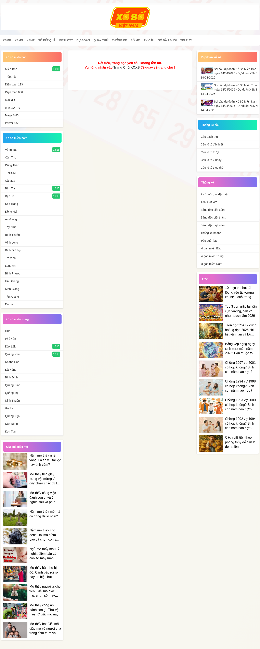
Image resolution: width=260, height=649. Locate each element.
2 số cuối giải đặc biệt (214, 194)
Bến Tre (10, 188)
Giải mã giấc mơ (17, 446)
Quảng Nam (13, 354)
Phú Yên (10, 338)
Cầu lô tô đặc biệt (212, 144)
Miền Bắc (11, 69)
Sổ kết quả (46, 40)
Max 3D (10, 100)
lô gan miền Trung (212, 256)
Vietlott (66, 40)
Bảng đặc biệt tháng (213, 217)
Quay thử (100, 40)
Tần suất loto (209, 202)
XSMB (7, 40)
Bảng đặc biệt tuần (213, 209)
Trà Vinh (10, 258)
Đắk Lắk (10, 346)
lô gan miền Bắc (211, 248)
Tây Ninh (10, 227)
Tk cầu (149, 40)
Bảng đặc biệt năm (212, 225)
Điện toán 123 (14, 84)
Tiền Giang (12, 296)
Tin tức (186, 40)
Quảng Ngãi (12, 416)
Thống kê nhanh (211, 233)
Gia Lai (9, 408)
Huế (7, 331)
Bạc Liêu (10, 196)
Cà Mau (10, 180)
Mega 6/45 (11, 115)
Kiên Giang (12, 289)
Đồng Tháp (12, 165)
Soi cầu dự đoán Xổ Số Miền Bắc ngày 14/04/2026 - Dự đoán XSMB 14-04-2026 (229, 73)
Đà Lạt (9, 304)
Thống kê (119, 40)
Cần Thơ (10, 157)
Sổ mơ (135, 40)
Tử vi (205, 279)
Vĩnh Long (11, 242)
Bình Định (11, 377)
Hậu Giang (12, 281)
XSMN (19, 40)
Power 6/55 (12, 123)
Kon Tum (10, 431)
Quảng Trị (11, 392)
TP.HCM (10, 173)
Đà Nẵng (10, 369)
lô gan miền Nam (211, 264)
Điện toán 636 (14, 92)
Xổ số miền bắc (16, 57)
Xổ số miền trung (17, 319)
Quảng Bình (12, 385)
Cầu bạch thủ (209, 136)
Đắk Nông (11, 423)
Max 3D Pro (12, 107)
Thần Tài (10, 76)
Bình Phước (12, 273)
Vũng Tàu (11, 149)
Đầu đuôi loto (209, 240)
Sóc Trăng (11, 203)
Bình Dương (13, 250)
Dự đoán (83, 40)
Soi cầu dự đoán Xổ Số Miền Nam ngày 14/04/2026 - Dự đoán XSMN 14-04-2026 (229, 106)
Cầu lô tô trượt (210, 152)
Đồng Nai (11, 211)
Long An (10, 265)
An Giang (11, 219)
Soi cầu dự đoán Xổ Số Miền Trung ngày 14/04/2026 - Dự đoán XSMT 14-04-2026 (229, 89)
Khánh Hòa (12, 362)
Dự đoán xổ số (211, 57)
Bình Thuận (12, 234)
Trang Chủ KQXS (126, 67)
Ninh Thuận (12, 400)
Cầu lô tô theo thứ (212, 167)
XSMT (31, 40)
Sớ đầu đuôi (167, 40)
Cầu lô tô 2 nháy (211, 160)
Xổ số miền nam (16, 138)
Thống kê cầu (210, 125)
